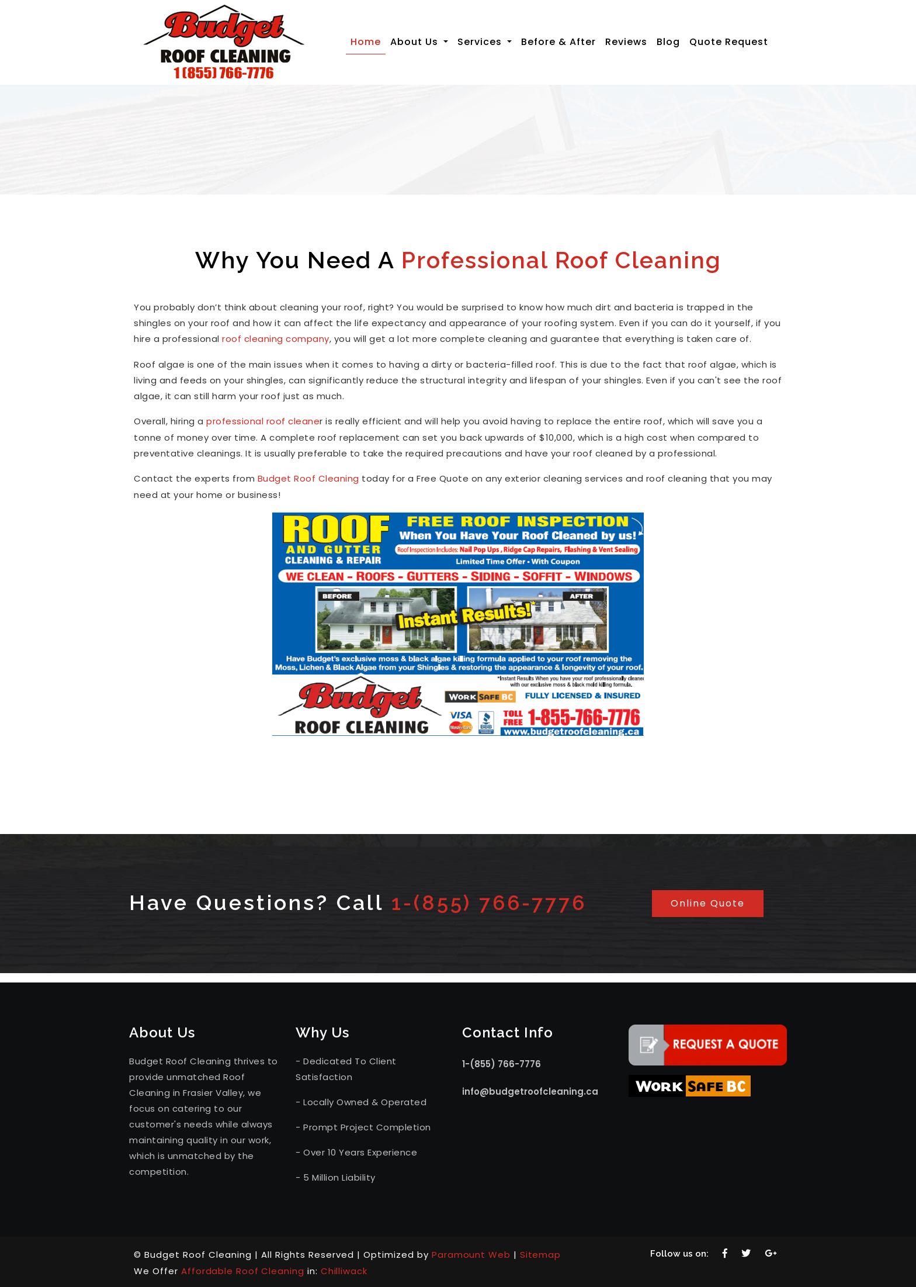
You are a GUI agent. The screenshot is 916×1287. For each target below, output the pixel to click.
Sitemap (541, 1253)
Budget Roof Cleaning (308, 477)
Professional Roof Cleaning (561, 260)
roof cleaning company (275, 339)
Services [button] (481, 42)
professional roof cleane (263, 420)
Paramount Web (471, 1253)
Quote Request (728, 42)
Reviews (626, 42)
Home (368, 41)
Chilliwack (345, 1269)
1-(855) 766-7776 (494, 900)
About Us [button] (415, 42)
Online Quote (708, 901)
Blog (668, 42)
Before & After (558, 42)
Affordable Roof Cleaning (243, 1269)
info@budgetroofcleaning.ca (530, 1090)
